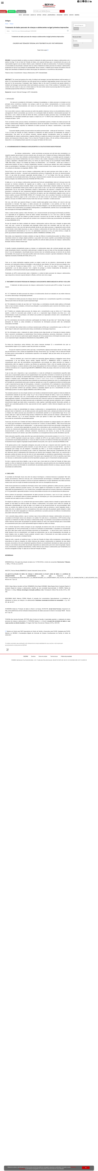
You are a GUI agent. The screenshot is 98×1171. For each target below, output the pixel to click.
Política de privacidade (66, 656)
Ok (85, 1167)
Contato (71, 15)
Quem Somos (26, 15)
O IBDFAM (25, 656)
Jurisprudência (51, 15)
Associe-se (11, 11)
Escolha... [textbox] (76, 41)
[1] (47, 50)
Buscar (76, 28)
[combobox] (82, 40)
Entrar (62, 11)
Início (20, 15)
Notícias (39, 15)
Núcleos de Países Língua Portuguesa (21, 12)
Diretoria (33, 656)
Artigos (44, 15)
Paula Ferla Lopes (16, 31)
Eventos (66, 15)
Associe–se (33, 15)
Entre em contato (43, 656)
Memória (77, 15)
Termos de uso (54, 656)
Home (6, 23)
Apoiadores (60, 15)
